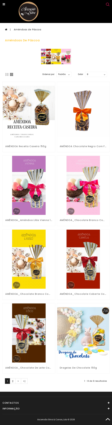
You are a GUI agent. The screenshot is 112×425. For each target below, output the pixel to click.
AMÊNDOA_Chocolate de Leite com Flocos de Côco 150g (42, 367)
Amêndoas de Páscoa (27, 29)
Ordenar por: (48, 74)
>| (24, 381)
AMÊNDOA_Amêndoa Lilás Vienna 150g (30, 220)
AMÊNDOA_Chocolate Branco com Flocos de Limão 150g (42, 294)
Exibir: (80, 74)
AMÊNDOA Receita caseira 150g (25, 146)
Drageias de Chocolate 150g (78, 367)
